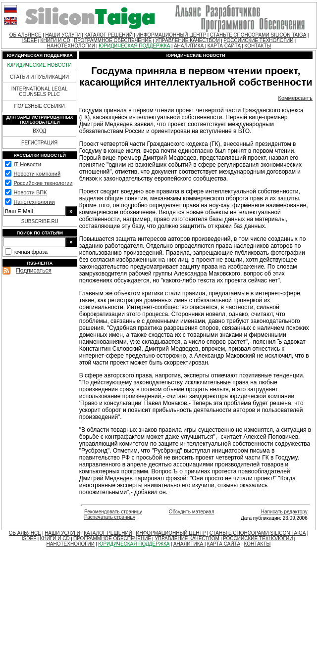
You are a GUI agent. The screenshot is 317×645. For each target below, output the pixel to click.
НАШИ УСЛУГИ (63, 35)
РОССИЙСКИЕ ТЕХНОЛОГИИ (258, 40)
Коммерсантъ (295, 98)
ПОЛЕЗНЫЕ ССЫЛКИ (39, 106)
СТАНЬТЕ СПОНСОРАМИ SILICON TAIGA (258, 35)
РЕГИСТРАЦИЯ (39, 142)
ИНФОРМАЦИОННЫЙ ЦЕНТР (171, 35)
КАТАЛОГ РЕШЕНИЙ (108, 35)
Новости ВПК (30, 192)
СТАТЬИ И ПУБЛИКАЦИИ (39, 77)
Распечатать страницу (109, 517)
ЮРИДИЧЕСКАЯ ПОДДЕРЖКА (134, 45)
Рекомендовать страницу (113, 511)
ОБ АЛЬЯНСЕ (25, 35)
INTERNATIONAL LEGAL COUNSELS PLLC (39, 91)
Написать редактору (284, 511)
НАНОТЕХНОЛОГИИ (71, 45)
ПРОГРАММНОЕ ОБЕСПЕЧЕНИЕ (113, 40)
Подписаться (34, 270)
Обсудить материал (191, 511)
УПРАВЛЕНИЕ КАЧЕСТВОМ (187, 40)
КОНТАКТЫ (257, 45)
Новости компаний (36, 174)
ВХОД (39, 131)
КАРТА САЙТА (224, 45)
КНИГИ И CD (55, 40)
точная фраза (30, 252)
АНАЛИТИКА (189, 45)
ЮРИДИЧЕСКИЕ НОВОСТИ (39, 65)
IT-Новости (27, 164)
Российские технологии (42, 183)
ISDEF (29, 40)
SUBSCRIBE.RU (39, 221)
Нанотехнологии (33, 202)
